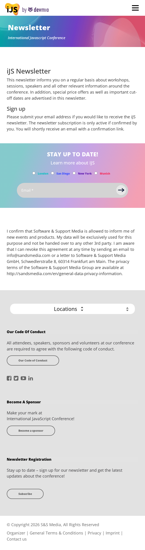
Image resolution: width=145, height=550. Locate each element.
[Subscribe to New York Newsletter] (74, 173)
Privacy (94, 533)
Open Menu (135, 7)
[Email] (72, 190)
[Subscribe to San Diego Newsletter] (52, 173)
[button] (72, 309)
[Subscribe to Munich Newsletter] (95, 173)
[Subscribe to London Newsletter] (33, 173)
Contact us (17, 539)
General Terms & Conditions (56, 533)
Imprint (113, 533)
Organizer (16, 533)
